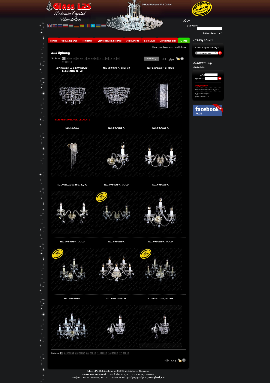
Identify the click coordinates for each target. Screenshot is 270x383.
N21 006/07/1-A (72, 298)
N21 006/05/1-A (116, 241)
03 (70, 58)
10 (96, 58)
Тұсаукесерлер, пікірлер (109, 41)
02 (67, 58)
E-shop (184, 41)
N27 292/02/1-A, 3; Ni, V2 (116, 68)
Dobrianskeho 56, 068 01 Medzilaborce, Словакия (124, 370)
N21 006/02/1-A (160, 128)
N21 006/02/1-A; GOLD (116, 184)
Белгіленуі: (192, 26)
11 (100, 58)
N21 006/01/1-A (116, 128)
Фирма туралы (69, 41)
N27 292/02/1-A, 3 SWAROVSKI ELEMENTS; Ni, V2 (72, 69)
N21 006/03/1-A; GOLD (72, 241)
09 (92, 58)
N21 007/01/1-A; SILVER (160, 298)
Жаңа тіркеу (201, 86)
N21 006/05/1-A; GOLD (160, 241)
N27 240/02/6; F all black (160, 68)
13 (107, 58)
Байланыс (149, 41)
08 (89, 58)
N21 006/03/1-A (160, 184)
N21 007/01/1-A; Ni (116, 298)
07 (85, 58)
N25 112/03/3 (72, 128)
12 (103, 58)
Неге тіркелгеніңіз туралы (207, 90)
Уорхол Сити (133, 41)
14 (111, 58)
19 (70, 62)
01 (63, 58)
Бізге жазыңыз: (168, 41)
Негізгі (53, 41)
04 (74, 58)
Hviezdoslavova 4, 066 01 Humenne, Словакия (131, 374)
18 (67, 62)
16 (118, 58)
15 (114, 58)
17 (63, 62)
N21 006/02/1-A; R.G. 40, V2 (72, 184)
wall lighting (180, 47)
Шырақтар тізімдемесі (162, 47)
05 (78, 58)
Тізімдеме (87, 41)
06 (81, 58)
